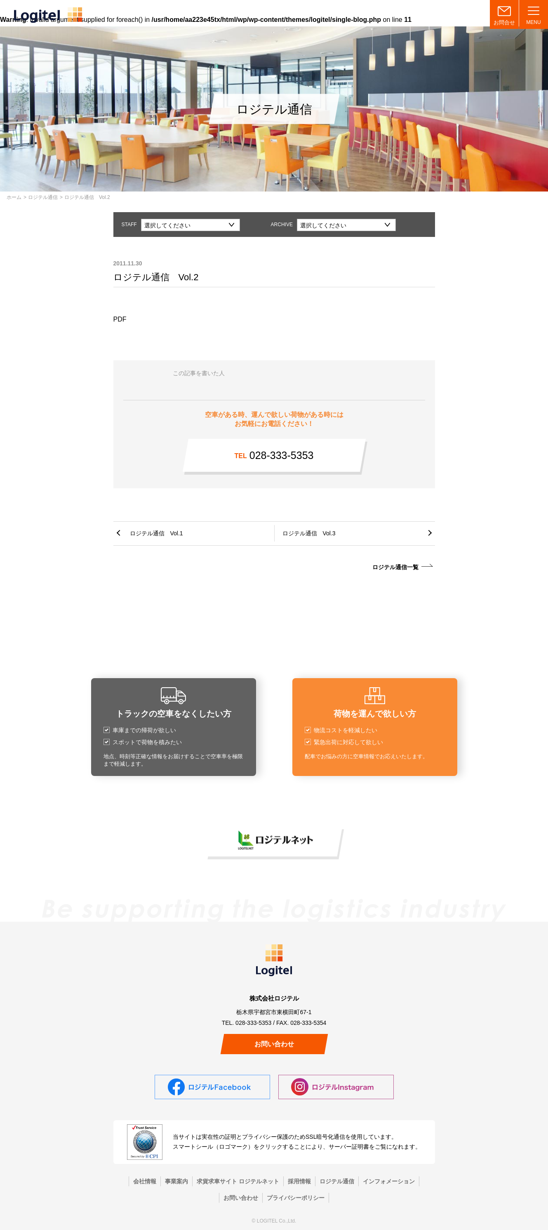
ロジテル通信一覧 (395, 567)
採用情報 (299, 1181)
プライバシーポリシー (296, 1198)
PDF (120, 319)
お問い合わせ (274, 1044)
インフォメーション (389, 1181)
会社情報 (144, 1181)
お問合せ (504, 22)
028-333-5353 (274, 455)
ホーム (14, 197)
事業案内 (176, 1181)
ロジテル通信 (43, 197)
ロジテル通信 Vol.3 (309, 533)
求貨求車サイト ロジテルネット (238, 1181)
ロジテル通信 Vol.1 (156, 533)
